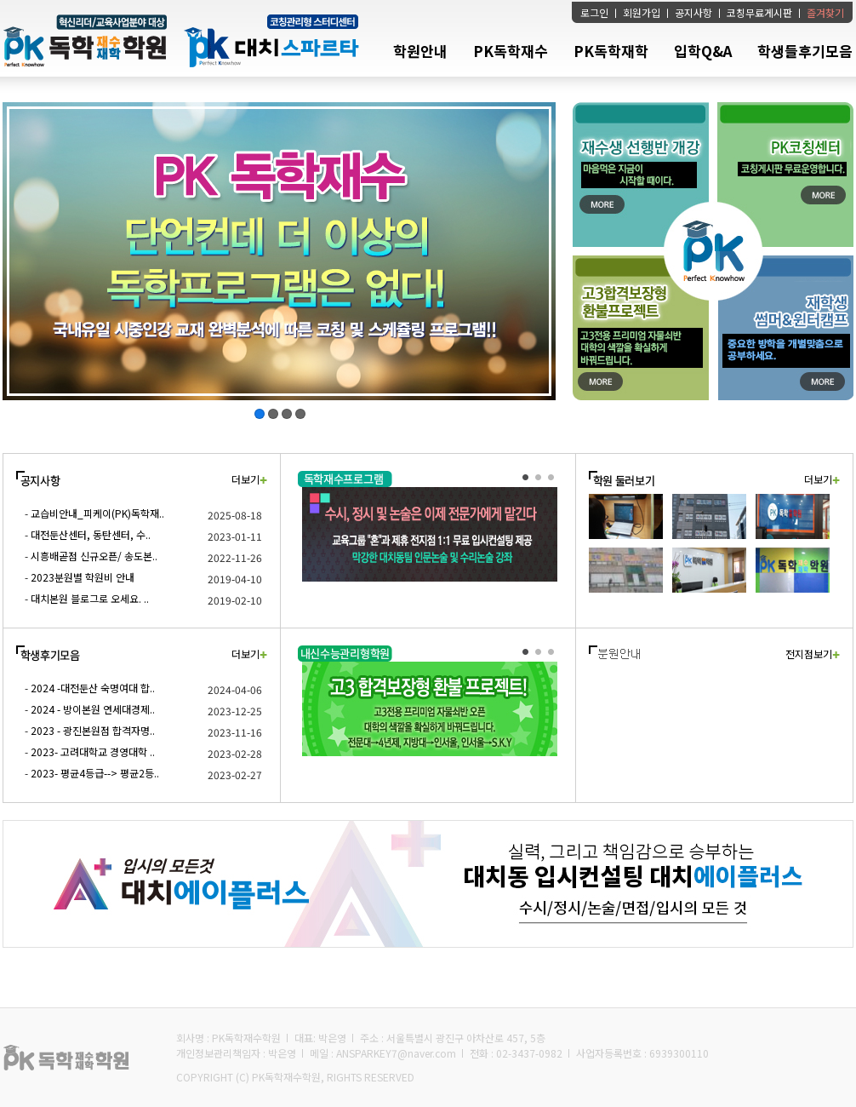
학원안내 (420, 50)
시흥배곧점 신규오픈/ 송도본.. (94, 555)
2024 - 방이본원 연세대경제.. (93, 709)
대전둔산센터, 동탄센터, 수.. (91, 534)
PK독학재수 (510, 50)
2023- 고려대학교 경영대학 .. (93, 751)
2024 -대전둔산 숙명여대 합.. (93, 687)
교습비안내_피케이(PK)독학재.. (97, 513)
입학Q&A (703, 50)
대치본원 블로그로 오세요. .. (90, 598)
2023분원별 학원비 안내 (82, 577)
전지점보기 (812, 653)
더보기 (249, 479)
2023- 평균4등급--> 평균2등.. (95, 773)
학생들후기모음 (805, 50)
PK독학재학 (611, 50)
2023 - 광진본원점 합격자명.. (93, 730)
